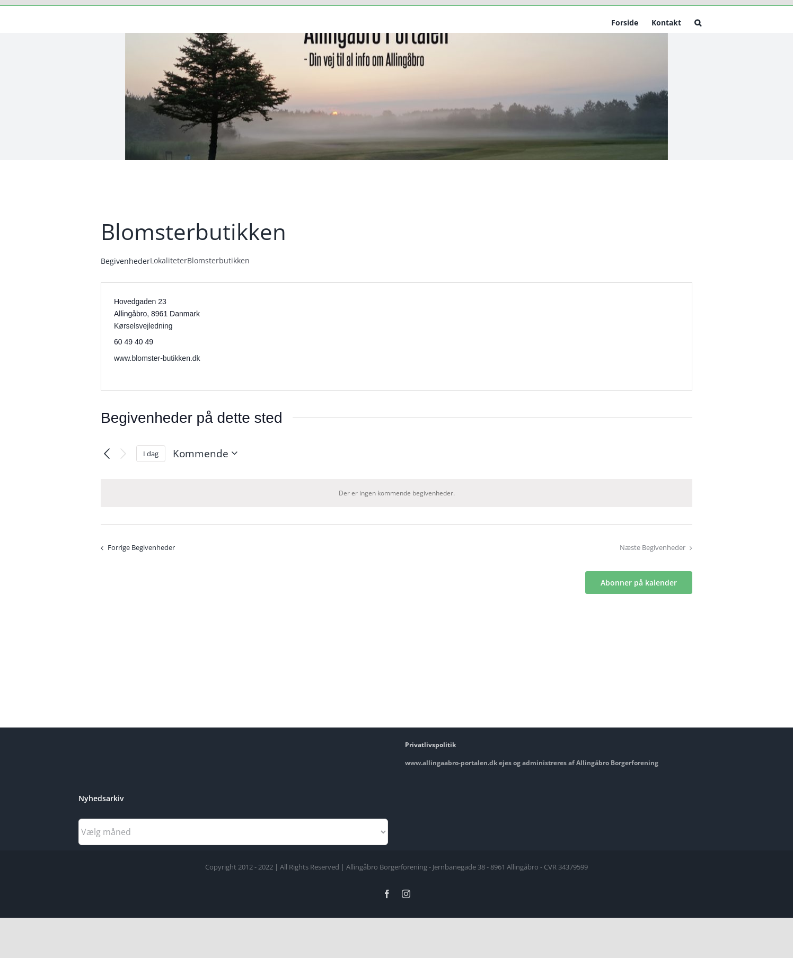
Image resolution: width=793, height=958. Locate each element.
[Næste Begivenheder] (123, 454)
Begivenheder (125, 261)
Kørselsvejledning (143, 326)
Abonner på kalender (639, 582)
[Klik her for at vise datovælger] (207, 453)
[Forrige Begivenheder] (107, 454)
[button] (697, 21)
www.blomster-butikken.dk (157, 358)
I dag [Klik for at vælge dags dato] (150, 453)
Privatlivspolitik (430, 744)
